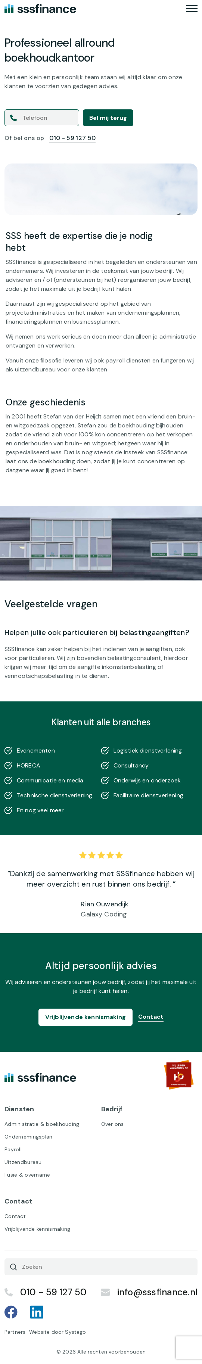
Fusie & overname (27, 1174)
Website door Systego (57, 1332)
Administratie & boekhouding (42, 1124)
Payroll (13, 1149)
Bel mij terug (108, 118)
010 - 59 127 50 (72, 138)
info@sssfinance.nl (149, 1292)
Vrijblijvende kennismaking (85, 1017)
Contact (151, 1017)
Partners (14, 1332)
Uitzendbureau (23, 1162)
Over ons (112, 1124)
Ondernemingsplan (28, 1136)
